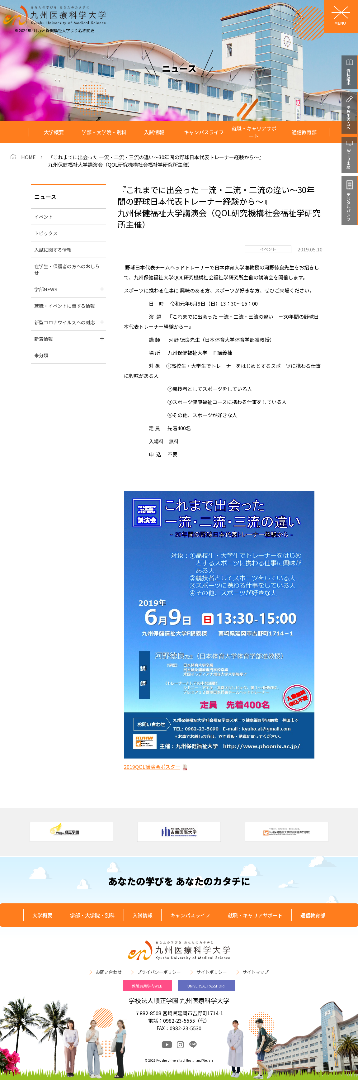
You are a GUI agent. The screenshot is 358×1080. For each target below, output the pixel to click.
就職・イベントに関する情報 (64, 305)
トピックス (46, 233)
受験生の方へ (348, 117)
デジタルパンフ (348, 207)
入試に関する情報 (53, 249)
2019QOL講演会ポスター (152, 766)
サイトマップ (256, 972)
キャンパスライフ (204, 132)
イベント (43, 216)
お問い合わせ (109, 972)
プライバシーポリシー (159, 972)
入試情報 (154, 132)
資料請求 (348, 77)
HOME (28, 157)
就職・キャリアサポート (254, 132)
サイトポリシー (211, 972)
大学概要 (54, 132)
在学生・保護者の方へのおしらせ (67, 269)
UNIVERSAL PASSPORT (206, 985)
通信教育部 (304, 132)
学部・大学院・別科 (104, 132)
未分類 (41, 355)
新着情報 (43, 338)
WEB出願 (348, 159)
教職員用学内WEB (147, 985)
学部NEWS (45, 289)
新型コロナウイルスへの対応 (64, 322)
